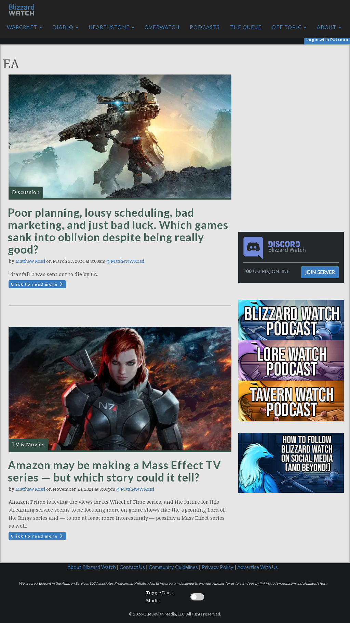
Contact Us (132, 567)
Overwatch (162, 27)
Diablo (65, 27)
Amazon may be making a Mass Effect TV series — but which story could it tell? (114, 471)
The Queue (245, 27)
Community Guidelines (173, 567)
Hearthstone (111, 27)
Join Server (320, 272)
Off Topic (289, 27)
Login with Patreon (327, 39)
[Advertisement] (293, 93)
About (329, 27)
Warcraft (24, 27)
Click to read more (37, 284)
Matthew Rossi (30, 261)
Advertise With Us (257, 567)
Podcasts (205, 27)
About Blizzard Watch (91, 567)
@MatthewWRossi (125, 261)
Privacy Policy (217, 567)
